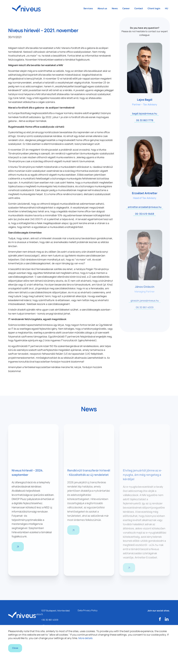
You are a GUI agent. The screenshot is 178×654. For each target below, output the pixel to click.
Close (16, 646)
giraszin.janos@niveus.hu (145, 300)
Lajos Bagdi (144, 100)
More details (85, 634)
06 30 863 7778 (144, 120)
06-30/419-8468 (144, 213)
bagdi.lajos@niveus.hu (144, 113)
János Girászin (144, 287)
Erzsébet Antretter (144, 193)
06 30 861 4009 (144, 307)
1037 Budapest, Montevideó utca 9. (53, 614)
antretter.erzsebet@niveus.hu (144, 207)
